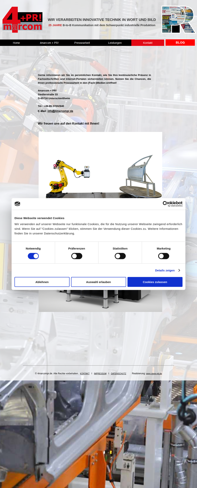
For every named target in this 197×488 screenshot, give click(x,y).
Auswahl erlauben (98, 282)
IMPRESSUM (100, 373)
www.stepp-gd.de (154, 373)
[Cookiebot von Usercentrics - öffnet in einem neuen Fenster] (166, 204)
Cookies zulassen (155, 282)
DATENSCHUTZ (118, 373)
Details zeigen (165, 270)
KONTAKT (85, 373)
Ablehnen (41, 282)
